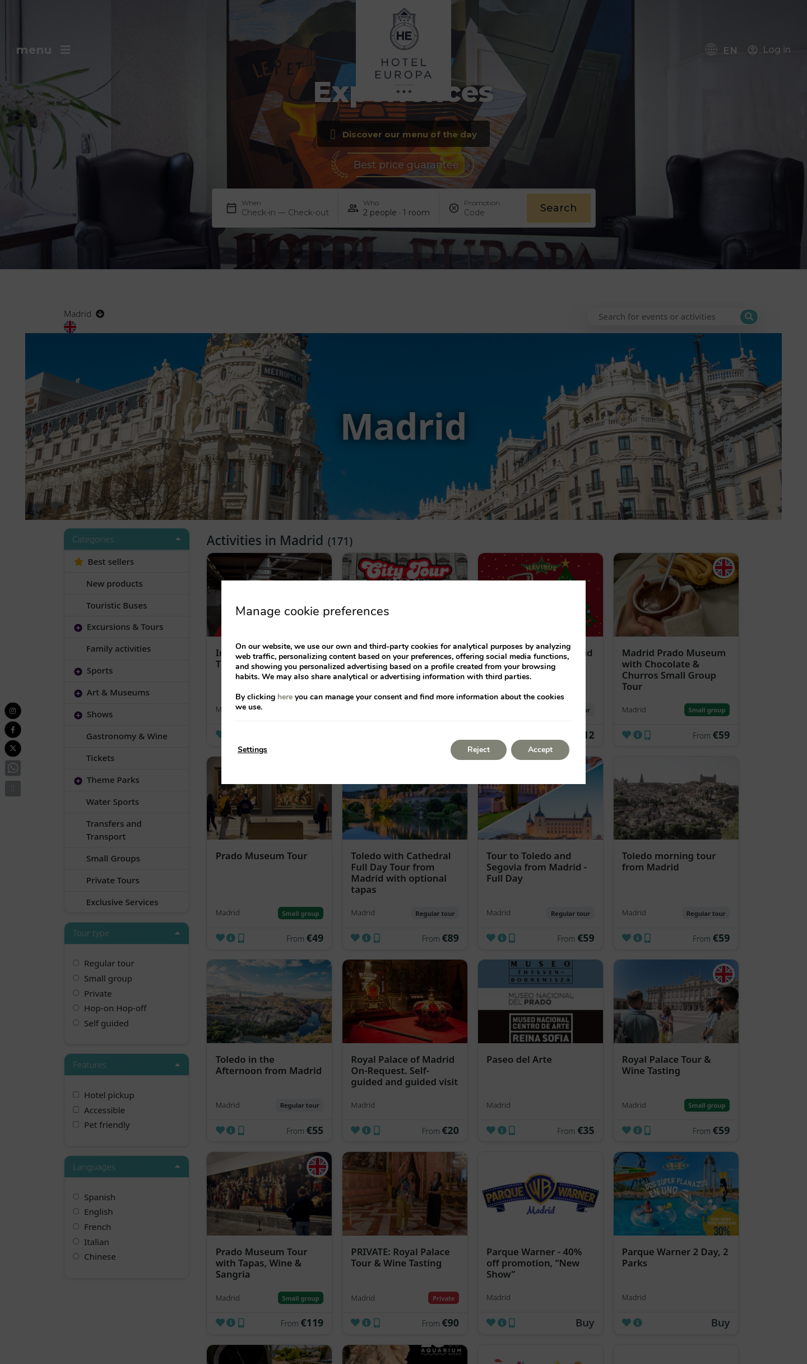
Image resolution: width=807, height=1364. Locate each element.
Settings (252, 749)
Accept (540, 749)
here (285, 697)
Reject (478, 749)
